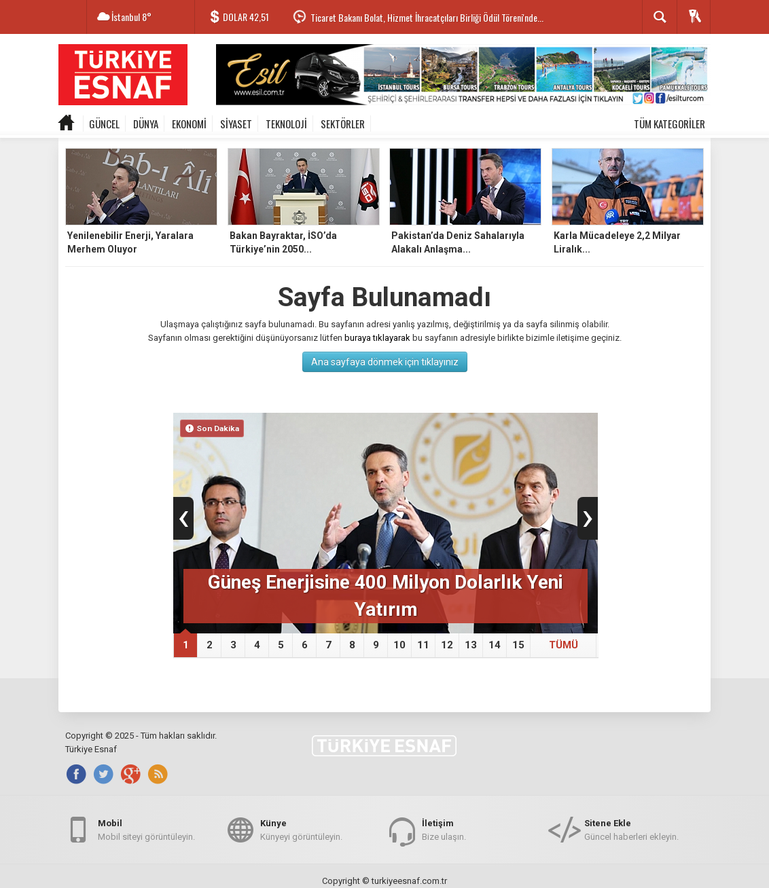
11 (423, 645)
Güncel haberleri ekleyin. (631, 829)
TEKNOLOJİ (286, 123)
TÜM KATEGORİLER (669, 123)
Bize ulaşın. (444, 829)
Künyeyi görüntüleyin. (301, 829)
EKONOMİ (189, 123)
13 (471, 645)
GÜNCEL (104, 123)
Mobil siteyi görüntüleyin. (146, 829)
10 (399, 645)
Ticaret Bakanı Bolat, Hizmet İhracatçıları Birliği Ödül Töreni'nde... (426, 17)
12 (447, 645)
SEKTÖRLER (343, 123)
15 (518, 645)
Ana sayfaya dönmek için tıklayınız (385, 361)
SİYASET (236, 123)
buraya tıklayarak (377, 338)
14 (494, 645)
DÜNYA (145, 123)
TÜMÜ (563, 645)
